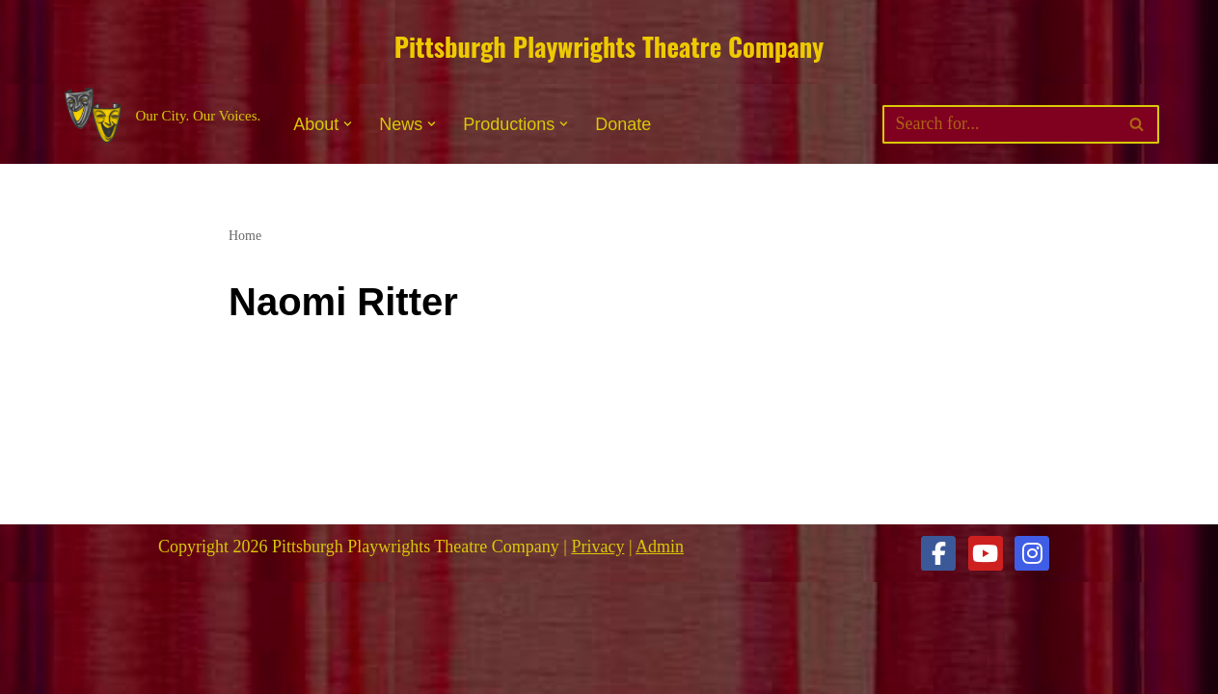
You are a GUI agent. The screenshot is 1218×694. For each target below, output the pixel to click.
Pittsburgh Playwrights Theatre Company (609, 46)
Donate (623, 124)
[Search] (999, 124)
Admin (660, 546)
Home (245, 235)
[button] (347, 124)
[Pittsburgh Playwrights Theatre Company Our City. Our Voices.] (160, 116)
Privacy (597, 546)
